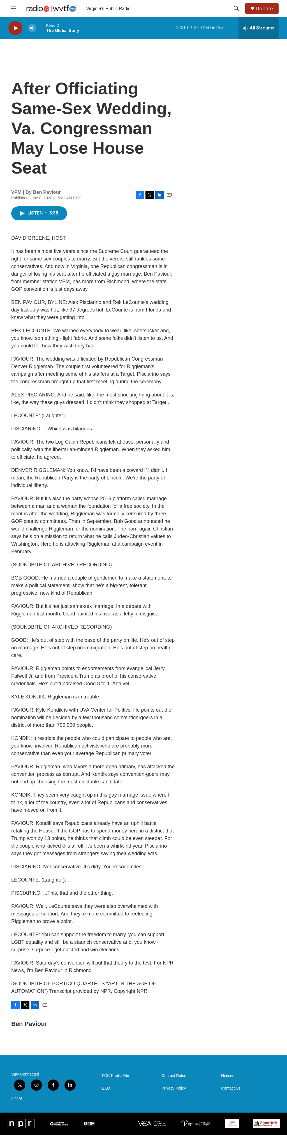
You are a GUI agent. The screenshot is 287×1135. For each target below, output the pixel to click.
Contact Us (230, 1088)
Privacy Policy (173, 1088)
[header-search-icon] (236, 8)
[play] (15, 28)
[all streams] (259, 28)
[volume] (32, 28)
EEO (106, 1088)
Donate (264, 8)
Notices (227, 1076)
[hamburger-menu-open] (13, 8)
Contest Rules (173, 1076)
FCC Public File (115, 1076)
